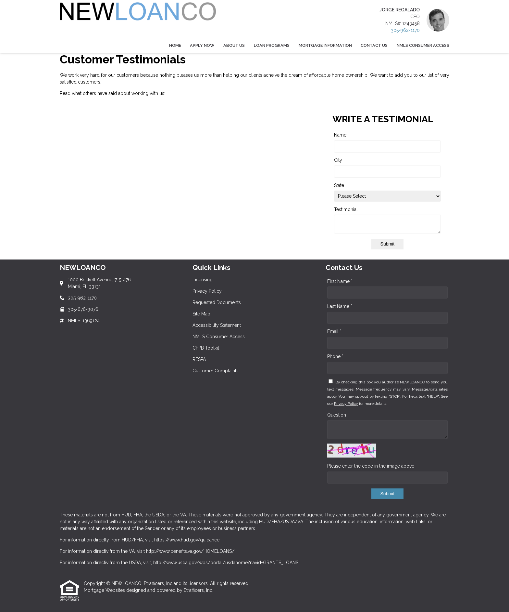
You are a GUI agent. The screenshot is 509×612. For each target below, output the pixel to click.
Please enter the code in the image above (370, 466)
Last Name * (339, 306)
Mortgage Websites (105, 590)
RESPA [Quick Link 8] (199, 359)
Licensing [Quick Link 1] (202, 279)
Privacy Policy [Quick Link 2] (207, 291)
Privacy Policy (346, 403)
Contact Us (374, 45)
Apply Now (202, 45)
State (339, 185)
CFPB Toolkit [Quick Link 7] (205, 348)
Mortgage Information (325, 45)
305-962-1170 (405, 30)
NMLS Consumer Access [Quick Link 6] (218, 336)
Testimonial (346, 209)
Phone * (335, 356)
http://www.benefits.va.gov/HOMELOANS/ (190, 551)
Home (175, 45)
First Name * (340, 281)
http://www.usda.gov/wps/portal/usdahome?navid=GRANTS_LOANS (225, 562)
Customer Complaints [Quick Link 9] (215, 370)
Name (340, 135)
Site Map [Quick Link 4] (201, 313)
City (338, 160)
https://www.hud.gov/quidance (186, 539)
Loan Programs (272, 45)
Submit (387, 243)
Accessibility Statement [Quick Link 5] (216, 325)
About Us (234, 45)
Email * (334, 331)
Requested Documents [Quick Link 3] (216, 302)
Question (336, 415)
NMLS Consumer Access (423, 45)
